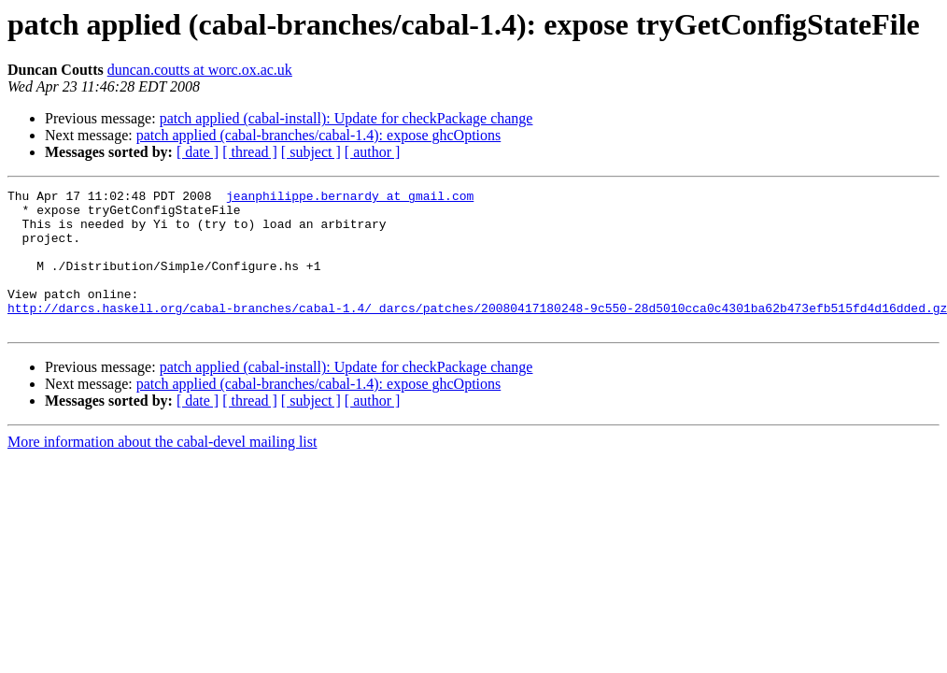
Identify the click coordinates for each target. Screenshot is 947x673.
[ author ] (373, 152)
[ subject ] (311, 152)
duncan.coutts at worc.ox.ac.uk (199, 70)
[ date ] (198, 152)
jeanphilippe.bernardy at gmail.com (350, 198)
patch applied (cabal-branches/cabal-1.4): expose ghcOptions (319, 135)
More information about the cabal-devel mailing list (162, 470)
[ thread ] (249, 152)
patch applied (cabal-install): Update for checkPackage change (346, 118)
